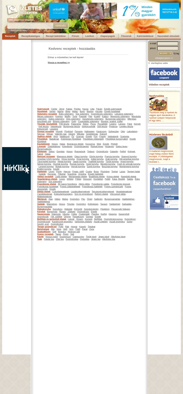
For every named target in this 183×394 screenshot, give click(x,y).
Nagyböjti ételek (128, 176)
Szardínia (71, 174)
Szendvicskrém (91, 209)
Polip (61, 226)
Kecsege (52, 174)
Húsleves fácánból (161, 134)
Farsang (79, 131)
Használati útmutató (168, 36)
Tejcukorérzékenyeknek (103, 191)
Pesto (65, 234)
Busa (96, 171)
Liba (92, 109)
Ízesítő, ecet (43, 224)
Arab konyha (111, 159)
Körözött (78, 209)
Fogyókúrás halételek (92, 186)
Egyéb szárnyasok (113, 109)
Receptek (10, 36)
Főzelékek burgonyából (117, 139)
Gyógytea (84, 239)
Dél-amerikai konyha (129, 159)
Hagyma (113, 214)
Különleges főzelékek (71, 139)
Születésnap (92, 134)
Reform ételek (101, 194)
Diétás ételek (43, 191)
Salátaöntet (114, 204)
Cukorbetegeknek (60, 191)
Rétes (85, 124)
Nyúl (55, 136)
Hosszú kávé (52, 236)
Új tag (176, 53)
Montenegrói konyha (129, 166)
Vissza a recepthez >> (59, 62)
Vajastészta (56, 126)
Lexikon (89, 36)
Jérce (61, 109)
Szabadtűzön (44, 231)
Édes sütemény (66, 114)
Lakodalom (132, 131)
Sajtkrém (98, 199)
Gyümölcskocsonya (113, 219)
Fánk (129, 124)
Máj (53, 229)
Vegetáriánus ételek (47, 179)
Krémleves (67, 146)
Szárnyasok (43, 109)
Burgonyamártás (112, 199)
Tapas (58, 234)
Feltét (107, 179)
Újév (123, 131)
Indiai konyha (97, 159)
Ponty (59, 171)
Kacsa (85, 109)
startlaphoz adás (158, 63)
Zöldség (71, 211)
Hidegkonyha (44, 209)
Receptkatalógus (30, 36)
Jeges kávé (103, 236)
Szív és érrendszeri (84, 194)
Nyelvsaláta (156, 95)
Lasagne (54, 129)
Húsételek (42, 111)
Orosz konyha (68, 159)
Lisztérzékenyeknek (80, 191)
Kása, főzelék (118, 179)
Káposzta (56, 214)
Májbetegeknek (44, 196)
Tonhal (114, 171)
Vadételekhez (43, 201)
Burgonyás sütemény (115, 119)
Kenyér (137, 124)
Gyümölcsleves (81, 146)
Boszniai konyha (109, 166)
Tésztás (70, 204)
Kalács (105, 116)
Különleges (93, 204)
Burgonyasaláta (44, 206)
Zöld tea (60, 239)
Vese (58, 229)
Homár (74, 226)
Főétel (78, 179)
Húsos (55, 144)
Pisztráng (105, 171)
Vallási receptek (45, 176)
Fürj (95, 136)
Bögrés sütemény (61, 121)
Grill (54, 231)
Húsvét (59, 131)
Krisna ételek (113, 176)
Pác (83, 199)
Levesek (41, 146)
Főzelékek (42, 139)
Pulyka (77, 109)
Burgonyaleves (44, 149)
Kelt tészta (44, 126)
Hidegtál (68, 209)
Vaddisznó (65, 136)
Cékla (74, 214)
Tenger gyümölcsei (47, 226)
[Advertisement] (16, 93)
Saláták (42, 174)
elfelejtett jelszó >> (164, 58)
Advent (71, 134)
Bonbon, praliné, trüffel (112, 121)
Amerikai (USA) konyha (48, 159)
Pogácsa (113, 126)
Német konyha (44, 164)
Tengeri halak (133, 171)
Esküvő (103, 134)
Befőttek (98, 219)
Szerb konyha (93, 166)
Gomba (89, 216)
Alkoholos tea (108, 239)
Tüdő (77, 229)
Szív (71, 229)
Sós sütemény (82, 114)
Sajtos (52, 151)
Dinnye (67, 216)
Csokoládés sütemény (88, 121)
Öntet (89, 199)
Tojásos (91, 151)
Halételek (42, 171)
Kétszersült (42, 129)
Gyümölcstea (72, 239)
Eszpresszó (65, 236)
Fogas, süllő (78, 171)
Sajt (72, 234)
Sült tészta (102, 126)
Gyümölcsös (102, 151)
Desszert (87, 179)
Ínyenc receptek (45, 234)
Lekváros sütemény (124, 114)
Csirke (54, 109)
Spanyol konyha (129, 156)
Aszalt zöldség (100, 221)
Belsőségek (43, 229)
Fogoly (102, 136)
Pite (90, 116)
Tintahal (91, 226)
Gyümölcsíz (130, 219)
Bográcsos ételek (75, 144)
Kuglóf (97, 116)
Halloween (90, 131)
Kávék (40, 236)
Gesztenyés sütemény (93, 119)
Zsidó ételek (61, 176)
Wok (99, 144)
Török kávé (91, 236)
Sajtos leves (121, 146)
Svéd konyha (92, 164)
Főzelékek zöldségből (93, 139)
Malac (75, 111)
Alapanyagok (107, 36)
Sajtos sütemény (56, 119)
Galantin (114, 151)
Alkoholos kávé (118, 236)
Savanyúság (43, 214)
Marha (60, 111)
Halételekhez (128, 199)
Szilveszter (113, 131)
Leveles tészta (126, 126)
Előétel (70, 179)
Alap (50, 199)
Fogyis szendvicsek (113, 186)
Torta (74, 116)
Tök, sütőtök (56, 216)
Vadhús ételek (44, 136)
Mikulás (80, 134)
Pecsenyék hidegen (120, 209)
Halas (62, 144)
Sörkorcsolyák (88, 126)
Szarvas (80, 136)
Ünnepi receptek (45, 131)
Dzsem (79, 219)
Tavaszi (103, 204)
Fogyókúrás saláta (100, 184)
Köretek (41, 211)
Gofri (73, 121)
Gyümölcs (74, 199)
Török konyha (112, 161)
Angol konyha (126, 161)
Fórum (75, 36)
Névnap (41, 134)
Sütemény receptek (47, 114)
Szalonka (124, 136)
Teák (39, 239)
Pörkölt (114, 144)
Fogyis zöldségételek (70, 186)
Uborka (66, 214)
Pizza (93, 124)
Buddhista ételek (97, 176)
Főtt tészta (64, 124)
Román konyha (77, 164)
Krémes (59, 116)
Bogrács (62, 231)
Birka (67, 111)
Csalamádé (84, 214)
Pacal (84, 229)
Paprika (95, 214)
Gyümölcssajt (43, 221)
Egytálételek (43, 144)
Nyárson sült (74, 231)
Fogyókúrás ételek (46, 184)
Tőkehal (62, 174)
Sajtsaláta (127, 204)
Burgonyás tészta (71, 126)
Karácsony (101, 131)
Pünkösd (69, 131)
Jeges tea (95, 239)
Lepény (112, 124)
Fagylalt (82, 116)
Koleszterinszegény (63, 194)
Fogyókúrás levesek (120, 184)
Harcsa (67, 171)
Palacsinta (76, 124)
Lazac (122, 171)
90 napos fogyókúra (67, 184)
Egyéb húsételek (112, 111)
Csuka (89, 171)
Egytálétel (98, 179)
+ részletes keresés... (17, 30)
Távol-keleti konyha (46, 161)
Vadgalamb (113, 136)
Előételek (42, 151)
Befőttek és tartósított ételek (51, 219)
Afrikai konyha (64, 161)
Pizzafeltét (102, 124)
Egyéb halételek (95, 174)
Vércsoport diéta (117, 194)
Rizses (62, 211)
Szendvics (58, 209)
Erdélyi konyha (44, 169)
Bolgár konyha (62, 166)
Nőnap (50, 134)
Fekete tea (49, 239)
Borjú (82, 111)
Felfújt (123, 151)
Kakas (69, 109)
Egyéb (89, 136)
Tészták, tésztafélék (47, 124)
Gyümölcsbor (57, 224)
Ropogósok (80, 151)
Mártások (42, 199)
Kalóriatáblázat (145, 36)
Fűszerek (126, 36)
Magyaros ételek (65, 156)
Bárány (90, 111)
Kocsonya (90, 144)
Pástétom (105, 209)
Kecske (98, 111)
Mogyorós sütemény (120, 116)
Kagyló (82, 226)
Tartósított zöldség (83, 221)
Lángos (121, 124)
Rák (67, 226)
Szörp (129, 221)
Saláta (130, 179)
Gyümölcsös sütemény (102, 114)
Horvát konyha (78, 166)
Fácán (99, 109)
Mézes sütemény (45, 116)
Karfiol (104, 214)
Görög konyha (96, 156)
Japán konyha (79, 161)
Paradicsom (78, 216)
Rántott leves (97, 146)
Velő (65, 229)
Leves (51, 171)
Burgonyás (52, 211)
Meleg (65, 199)
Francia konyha (112, 156)
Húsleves (109, 146)
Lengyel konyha (46, 166)
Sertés (52, 111)
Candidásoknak (44, 194)
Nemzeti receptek (46, 156)
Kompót (88, 219)
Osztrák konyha (60, 164)
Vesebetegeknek (124, 191)
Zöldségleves (54, 146)
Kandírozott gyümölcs (62, 221)
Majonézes (52, 204)
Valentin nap (61, 134)
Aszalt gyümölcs (117, 221)
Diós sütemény (73, 119)
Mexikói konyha (107, 164)
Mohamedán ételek (78, 176)
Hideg (57, 199)
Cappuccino (78, 236)
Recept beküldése (56, 36)
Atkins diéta (84, 184)
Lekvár (71, 219)
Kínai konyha (83, 159)
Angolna (82, 174)
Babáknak (54, 139)
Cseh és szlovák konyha (128, 164)
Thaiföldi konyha (96, 161)
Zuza (91, 229)
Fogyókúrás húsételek (47, 186)
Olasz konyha (81, 156)
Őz (72, 136)
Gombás (60, 151)
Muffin (67, 116)
